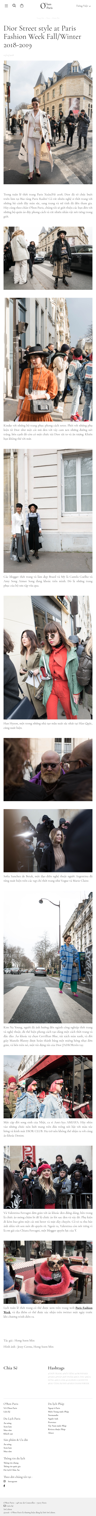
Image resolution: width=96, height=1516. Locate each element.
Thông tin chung (11, 1462)
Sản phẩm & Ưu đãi (16, 1440)
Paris (48, 18)
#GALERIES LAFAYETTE (77, 1380)
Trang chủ (40, 18)
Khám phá (55, 18)
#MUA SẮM (60, 1380)
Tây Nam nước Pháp (57, 1425)
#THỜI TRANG (55, 1373)
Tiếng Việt (83, 6)
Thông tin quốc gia (12, 1466)
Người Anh (53, 1418)
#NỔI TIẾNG (69, 1373)
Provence (52, 1422)
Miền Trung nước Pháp (58, 1411)
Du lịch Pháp (56, 1404)
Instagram (10, 1481)
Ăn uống (7, 1423)
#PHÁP (58, 1377)
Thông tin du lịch (14, 1458)
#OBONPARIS (81, 1373)
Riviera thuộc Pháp (56, 1429)
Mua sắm (8, 1430)
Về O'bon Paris (10, 1408)
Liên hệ (7, 1411)
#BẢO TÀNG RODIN (57, 1383)
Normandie (53, 1415)
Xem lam (8, 1426)
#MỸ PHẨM (67, 1377)
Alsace (51, 1432)
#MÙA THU (79, 1377)
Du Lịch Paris (12, 1419)
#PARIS (51, 1377)
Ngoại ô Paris (54, 1408)
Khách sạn (8, 1433)
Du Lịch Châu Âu (12, 1470)
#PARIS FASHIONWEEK (78, 1383)
